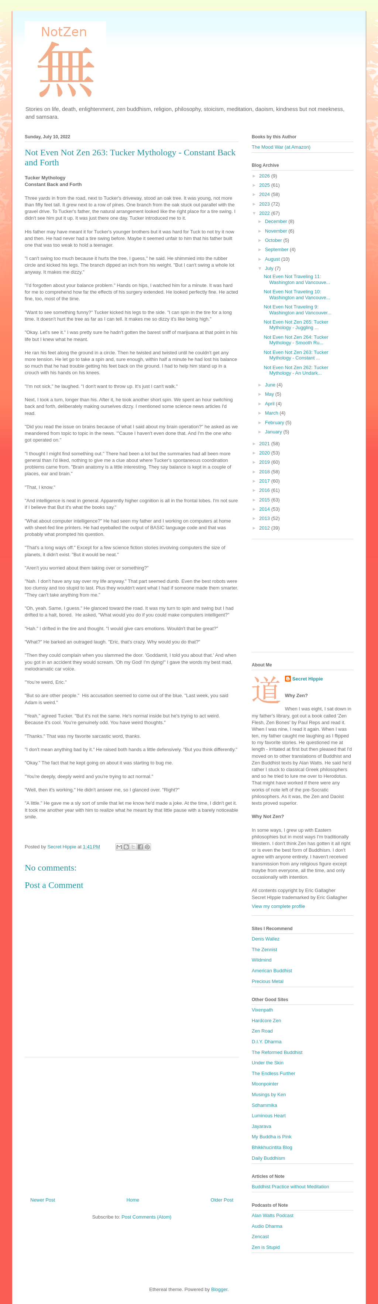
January (274, 432)
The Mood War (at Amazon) (281, 147)
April (270, 403)
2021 (265, 443)
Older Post (222, 1200)
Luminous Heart (269, 1115)
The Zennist (264, 949)
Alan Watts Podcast (272, 1215)
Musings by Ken (269, 1094)
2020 (265, 453)
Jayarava (261, 1126)
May (270, 394)
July (270, 268)
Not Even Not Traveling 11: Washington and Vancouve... (297, 279)
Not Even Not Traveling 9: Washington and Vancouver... (297, 309)
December (277, 221)
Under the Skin (268, 1062)
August (273, 259)
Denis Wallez (265, 939)
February (275, 422)
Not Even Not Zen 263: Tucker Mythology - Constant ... (296, 355)
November (277, 231)
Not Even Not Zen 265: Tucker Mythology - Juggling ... (296, 325)
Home (133, 1200)
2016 (265, 490)
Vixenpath (262, 1010)
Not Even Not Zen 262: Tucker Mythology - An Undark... (296, 370)
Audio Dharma (267, 1226)
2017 (265, 481)
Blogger (219, 1289)
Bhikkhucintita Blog (272, 1147)
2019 (265, 462)
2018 (265, 471)
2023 (265, 204)
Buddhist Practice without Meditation (290, 1186)
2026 (265, 176)
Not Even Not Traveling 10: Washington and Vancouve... (297, 294)
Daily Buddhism (268, 1158)
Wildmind (261, 960)
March (272, 413)
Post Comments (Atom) (146, 1217)
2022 (265, 213)
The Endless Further (273, 1073)
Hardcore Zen (266, 1020)
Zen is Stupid (266, 1247)
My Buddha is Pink (272, 1136)
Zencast (260, 1236)
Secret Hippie (307, 679)
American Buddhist (272, 970)
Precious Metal (268, 981)
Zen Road (262, 1031)
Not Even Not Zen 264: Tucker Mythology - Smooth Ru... (296, 340)
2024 (265, 194)
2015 (265, 500)
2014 (265, 509)
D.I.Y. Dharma (267, 1041)
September (277, 249)
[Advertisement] (131, 1124)
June (271, 385)
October (274, 240)
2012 (265, 528)
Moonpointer (265, 1084)
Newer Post (42, 1200)
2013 (265, 518)
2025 (265, 185)
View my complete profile (278, 906)
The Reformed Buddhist (277, 1052)
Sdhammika (264, 1105)
